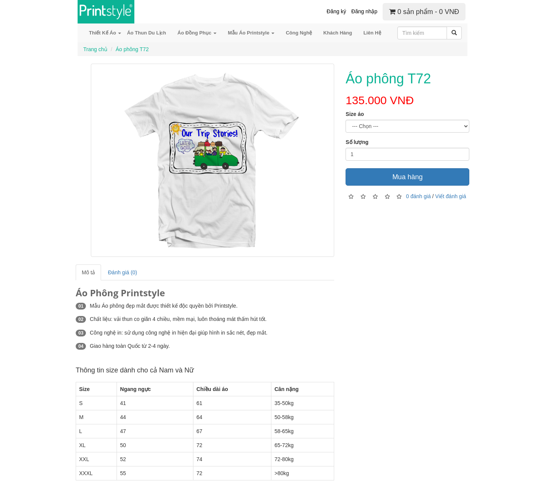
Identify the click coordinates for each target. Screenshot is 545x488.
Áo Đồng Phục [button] (197, 33)
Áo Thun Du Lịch (146, 33)
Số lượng (357, 142)
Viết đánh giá (450, 196)
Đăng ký (336, 11)
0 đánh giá (418, 196)
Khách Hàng (337, 33)
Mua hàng (407, 177)
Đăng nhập (364, 11)
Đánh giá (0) (122, 272)
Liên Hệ (372, 33)
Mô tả (88, 272)
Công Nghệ (299, 33)
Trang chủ (95, 49)
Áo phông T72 (132, 49)
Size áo (355, 114)
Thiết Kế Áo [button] (105, 33)
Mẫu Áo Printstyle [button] (251, 33)
